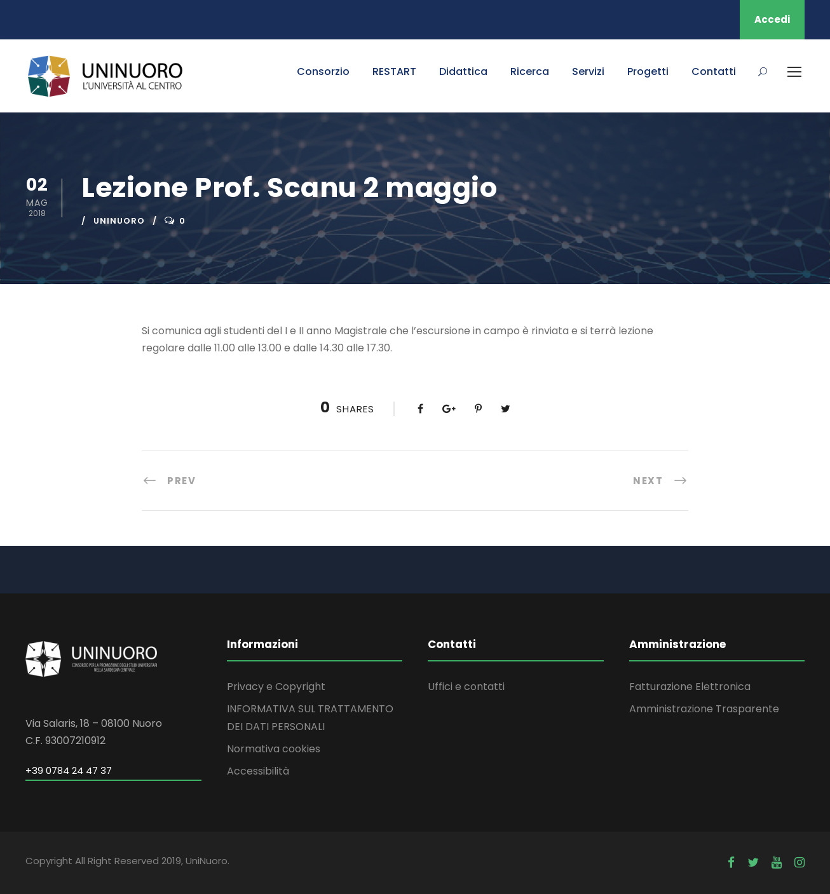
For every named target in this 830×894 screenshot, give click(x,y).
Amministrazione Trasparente (704, 708)
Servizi (588, 71)
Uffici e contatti (466, 686)
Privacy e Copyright (276, 686)
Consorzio (323, 71)
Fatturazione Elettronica (690, 686)
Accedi (772, 19)
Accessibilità (258, 771)
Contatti (713, 71)
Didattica (463, 71)
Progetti (648, 71)
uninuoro (119, 221)
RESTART (394, 71)
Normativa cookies (273, 749)
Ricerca (529, 71)
